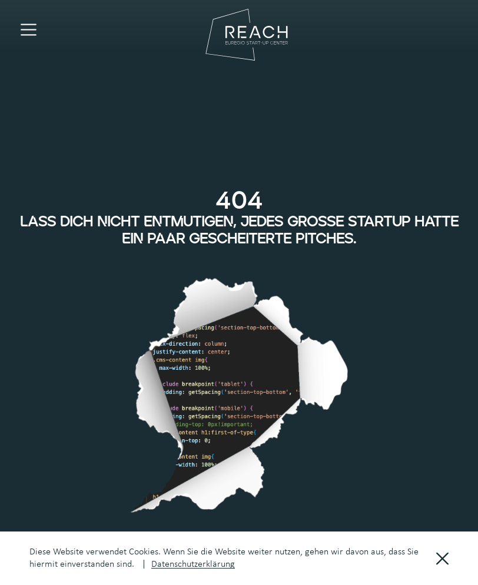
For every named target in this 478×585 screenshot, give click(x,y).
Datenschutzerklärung (193, 564)
